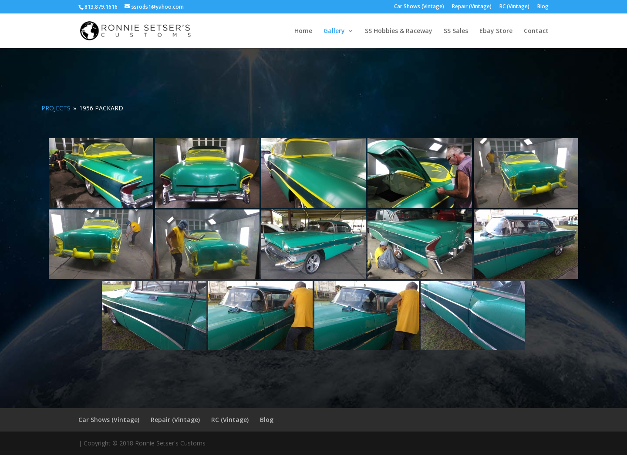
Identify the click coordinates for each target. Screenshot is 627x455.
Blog (543, 7)
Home (303, 31)
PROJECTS (56, 108)
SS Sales (456, 31)
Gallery (334, 31)
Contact (536, 31)
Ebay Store (495, 31)
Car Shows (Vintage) (419, 7)
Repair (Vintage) (472, 7)
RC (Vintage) (514, 7)
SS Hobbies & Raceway (398, 31)
